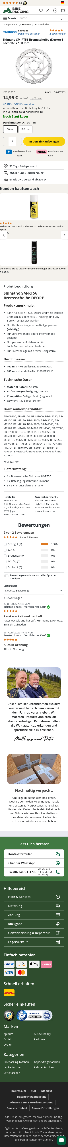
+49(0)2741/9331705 (34, 872)
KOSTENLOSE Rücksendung (19, 104)
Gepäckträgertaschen (47, 1062)
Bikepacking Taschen (16, 1062)
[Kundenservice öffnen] (61, 1140)
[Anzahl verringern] (6, 141)
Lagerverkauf (34, 942)
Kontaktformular (34, 854)
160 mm (10, 129)
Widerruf (46, 1091)
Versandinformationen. (39, 1139)
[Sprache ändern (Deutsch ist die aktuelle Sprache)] (63, 2)
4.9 (15, 3)
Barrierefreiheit (17, 1108)
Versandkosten (15, 1120)
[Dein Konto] (47, 10)
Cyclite (8, 1044)
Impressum (18, 1091)
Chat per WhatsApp (34, 863)
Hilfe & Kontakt (34, 897)
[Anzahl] (12, 141)
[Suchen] (62, 18)
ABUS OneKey (42, 1034)
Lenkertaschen (13, 1067)
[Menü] (9, 18)
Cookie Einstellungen (45, 1108)
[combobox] (38, 18)
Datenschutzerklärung (31, 1096)
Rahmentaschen (44, 1067)
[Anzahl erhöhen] (19, 141)
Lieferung (34, 906)
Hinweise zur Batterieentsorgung (31, 1102)
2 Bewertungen (58, 33)
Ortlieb (8, 1039)
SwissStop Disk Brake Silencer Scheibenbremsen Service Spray (31, 228)
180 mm (25, 129)
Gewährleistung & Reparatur (34, 933)
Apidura (8, 1034)
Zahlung (34, 915)
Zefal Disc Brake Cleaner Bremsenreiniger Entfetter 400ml (33, 268)
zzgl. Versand (36, 98)
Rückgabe (34, 924)
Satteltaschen (12, 1072)
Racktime (39, 1039)
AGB (33, 1091)
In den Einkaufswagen (44, 141)
